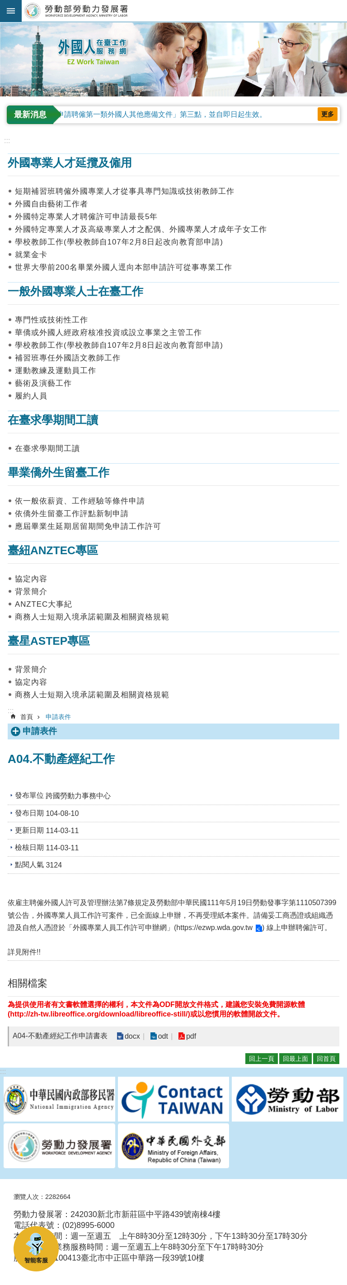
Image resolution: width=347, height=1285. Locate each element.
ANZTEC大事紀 (43, 604)
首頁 (26, 716)
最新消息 (30, 114)
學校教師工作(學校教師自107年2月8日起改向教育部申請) (119, 242)
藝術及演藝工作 (43, 383)
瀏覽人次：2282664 (42, 1196)
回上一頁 (261, 1058)
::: (3, 26)
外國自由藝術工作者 (51, 204)
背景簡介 (31, 591)
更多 (327, 114)
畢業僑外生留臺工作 (58, 472)
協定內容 (31, 579)
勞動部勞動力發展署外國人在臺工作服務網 (184, 11)
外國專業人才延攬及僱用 (70, 163)
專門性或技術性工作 (51, 320)
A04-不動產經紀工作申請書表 (60, 1036)
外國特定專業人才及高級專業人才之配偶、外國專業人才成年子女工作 (141, 229)
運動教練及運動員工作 (55, 370)
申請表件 (58, 716)
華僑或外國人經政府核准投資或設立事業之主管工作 (108, 332)
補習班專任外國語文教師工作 (68, 358)
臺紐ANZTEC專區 (53, 550)
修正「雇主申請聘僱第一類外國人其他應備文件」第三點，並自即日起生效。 (144, 114)
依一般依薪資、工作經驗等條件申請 (80, 501)
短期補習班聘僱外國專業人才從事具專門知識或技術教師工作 (124, 191)
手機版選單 (11, 11)
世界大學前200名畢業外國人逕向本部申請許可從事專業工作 (123, 267)
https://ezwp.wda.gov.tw (214, 927)
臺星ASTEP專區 (49, 641)
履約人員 (31, 396)
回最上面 (295, 1058)
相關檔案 (27, 983)
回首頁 (326, 1058)
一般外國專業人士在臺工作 (75, 291)
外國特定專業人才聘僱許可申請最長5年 (86, 216)
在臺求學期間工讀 (53, 420)
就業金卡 (31, 254)
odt (163, 1036)
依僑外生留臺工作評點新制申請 (72, 513)
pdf (191, 1036)
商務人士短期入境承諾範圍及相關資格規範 (92, 617)
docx (132, 1036)
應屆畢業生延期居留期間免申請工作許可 (88, 526)
